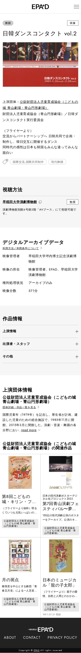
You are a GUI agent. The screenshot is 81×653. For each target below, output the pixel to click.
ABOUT (10, 637)
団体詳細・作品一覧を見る (21, 407)
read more (30, 430)
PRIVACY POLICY (62, 637)
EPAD (37, 650)
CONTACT (32, 637)
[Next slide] (73, 64)
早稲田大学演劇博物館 (20, 202)
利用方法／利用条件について (22, 248)
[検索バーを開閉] (5, 6)
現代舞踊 (57, 162)
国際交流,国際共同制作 (28, 162)
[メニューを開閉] (75, 6)
